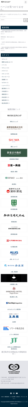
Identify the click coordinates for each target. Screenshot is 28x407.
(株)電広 (14, 184)
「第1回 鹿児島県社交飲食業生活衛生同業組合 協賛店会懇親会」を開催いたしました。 (14, 48)
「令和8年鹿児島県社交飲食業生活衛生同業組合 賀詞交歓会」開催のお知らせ (13, 31)
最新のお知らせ (6, 62)
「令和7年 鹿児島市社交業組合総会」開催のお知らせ (13, 42)
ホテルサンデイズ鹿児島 (14, 309)
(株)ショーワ (14, 146)
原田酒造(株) (14, 234)
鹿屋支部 (4, 94)
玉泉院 (14, 322)
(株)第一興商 (14, 171)
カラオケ (4, 82)
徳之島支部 (5, 103)
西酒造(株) (14, 221)
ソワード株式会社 (14, 334)
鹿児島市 (4, 88)
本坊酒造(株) (14, 209)
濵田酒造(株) (14, 196)
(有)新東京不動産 (14, 159)
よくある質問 (12, 396)
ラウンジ (4, 68)
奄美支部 (4, 100)
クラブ (3, 70)
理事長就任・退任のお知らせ (7, 37)
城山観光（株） (14, 296)
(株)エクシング (14, 121)
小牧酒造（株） (14, 284)
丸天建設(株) (14, 246)
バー (3, 65)
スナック (4, 73)
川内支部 (4, 91)
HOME (2, 396)
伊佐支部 (4, 97)
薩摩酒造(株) (14, 134)
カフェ (3, 59)
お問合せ (18, 396)
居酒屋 (3, 79)
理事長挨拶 (7, 396)
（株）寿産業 (14, 271)
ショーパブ (5, 85)
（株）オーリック (14, 259)
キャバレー (5, 76)
